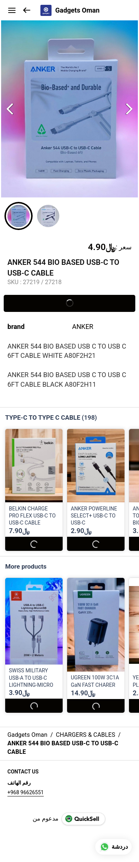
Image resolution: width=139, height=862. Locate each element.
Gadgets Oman (77, 10)
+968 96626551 (25, 792)
